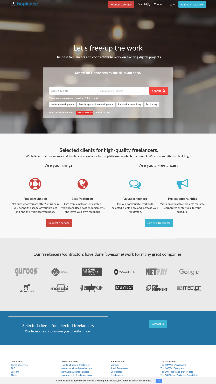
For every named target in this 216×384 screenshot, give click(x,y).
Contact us (157, 323)
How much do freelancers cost (77, 375)
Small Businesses (119, 368)
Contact (158, 4)
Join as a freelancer (192, 4)
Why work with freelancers (75, 371)
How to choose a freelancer (75, 364)
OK (158, 381)
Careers (15, 371)
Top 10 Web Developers (173, 364)
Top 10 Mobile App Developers (177, 371)
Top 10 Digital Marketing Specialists (179, 375)
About (14, 375)
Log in (171, 4)
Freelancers (117, 375)
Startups (115, 364)
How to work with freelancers (76, 368)
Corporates (116, 371)
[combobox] (73, 91)
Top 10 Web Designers (172, 368)
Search (144, 4)
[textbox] (73, 91)
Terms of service (19, 364)
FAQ (13, 368)
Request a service (120, 4)
